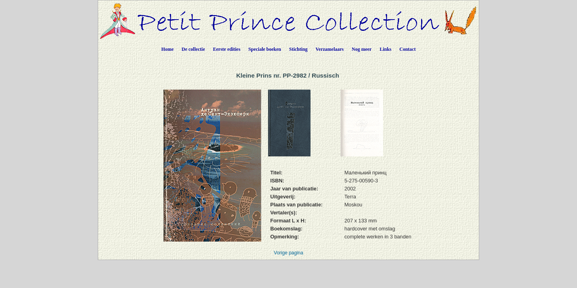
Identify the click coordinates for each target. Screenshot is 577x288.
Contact (407, 49)
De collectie (193, 49)
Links (385, 49)
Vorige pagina (288, 253)
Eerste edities (226, 49)
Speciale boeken (264, 49)
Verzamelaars (330, 49)
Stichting (298, 49)
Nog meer (362, 49)
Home (167, 49)
